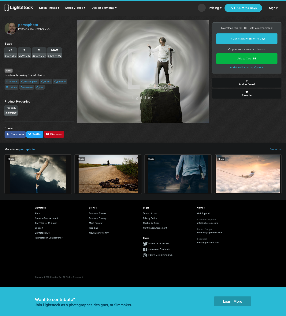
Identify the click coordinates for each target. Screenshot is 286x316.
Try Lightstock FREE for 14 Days (247, 39)
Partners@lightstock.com (209, 232)
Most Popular (95, 222)
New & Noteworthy (99, 232)
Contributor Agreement (155, 227)
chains (46, 81)
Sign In (273, 8)
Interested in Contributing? (49, 237)
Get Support (203, 213)
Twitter (35, 134)
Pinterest (54, 134)
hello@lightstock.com (208, 242)
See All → (275, 149)
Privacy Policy (150, 218)
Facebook (15, 134)
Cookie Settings (151, 222)
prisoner (60, 81)
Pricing (215, 8)
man (39, 87)
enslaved (27, 87)
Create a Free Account (46, 218)
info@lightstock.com (207, 222)
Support (39, 227)
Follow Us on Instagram (160, 254)
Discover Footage (98, 218)
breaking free (29, 81)
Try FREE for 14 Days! (243, 8)
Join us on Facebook (159, 248)
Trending (93, 227)
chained (11, 87)
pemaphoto (28, 25)
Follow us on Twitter (158, 243)
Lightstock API (42, 232)
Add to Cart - (246, 59)
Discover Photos (97, 213)
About (38, 213)
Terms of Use (150, 213)
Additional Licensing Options (247, 68)
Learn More (232, 301)
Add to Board (247, 83)
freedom (11, 81)
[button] (49, 8)
